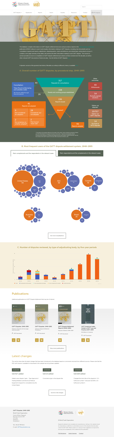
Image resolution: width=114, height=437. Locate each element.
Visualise (62, 12)
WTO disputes (96, 12)
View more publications (57, 348)
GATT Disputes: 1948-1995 (20, 326)
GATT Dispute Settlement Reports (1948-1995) (66, 327)
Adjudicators (29, 12)
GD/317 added (17, 374)
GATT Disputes (17, 12)
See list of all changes (57, 392)
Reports (40, 12)
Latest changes (72, 433)
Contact (85, 12)
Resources (74, 12)
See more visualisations (57, 235)
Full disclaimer (62, 433)
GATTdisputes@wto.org (23, 427)
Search (51, 12)
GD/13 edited (48, 374)
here (69, 58)
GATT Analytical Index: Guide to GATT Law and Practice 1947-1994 (88, 328)
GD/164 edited (79, 374)
